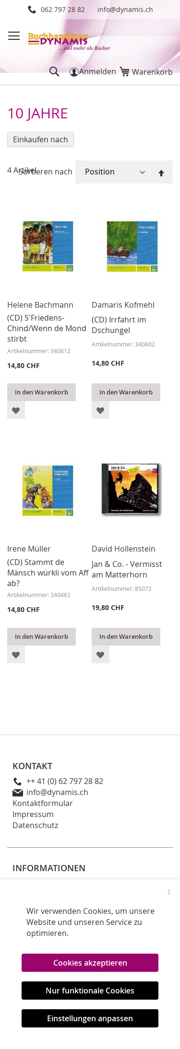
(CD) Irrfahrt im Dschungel (119, 324)
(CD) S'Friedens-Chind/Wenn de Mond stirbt (46, 328)
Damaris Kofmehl (123, 305)
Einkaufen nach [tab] (40, 139)
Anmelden (97, 71)
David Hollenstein (124, 548)
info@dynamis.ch (125, 9)
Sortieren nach (45, 171)
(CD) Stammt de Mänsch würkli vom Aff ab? (47, 572)
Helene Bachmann (40, 305)
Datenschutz (35, 825)
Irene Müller (29, 548)
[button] (16, 410)
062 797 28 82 (63, 9)
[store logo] (69, 38)
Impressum (33, 814)
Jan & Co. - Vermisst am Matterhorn (127, 569)
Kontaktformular (42, 803)
